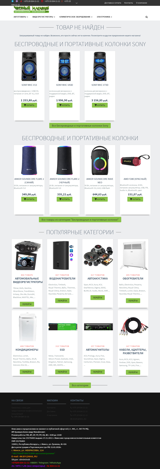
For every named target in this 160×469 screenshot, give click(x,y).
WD (54, 365)
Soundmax (88, 358)
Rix (38, 362)
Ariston (63, 290)
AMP (106, 290)
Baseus (139, 362)
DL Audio (93, 290)
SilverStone (18, 291)
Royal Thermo (55, 287)
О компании (141, 2)
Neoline (27, 288)
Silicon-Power (54, 358)
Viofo (21, 288)
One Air (24, 365)
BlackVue (17, 297)
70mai (15, 288)
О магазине (52, 415)
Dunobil (30, 294)
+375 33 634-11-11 (79, 411)
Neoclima (123, 287)
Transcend (58, 355)
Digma (97, 287)
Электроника (104, 16)
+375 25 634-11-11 (79, 415)
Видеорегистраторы (43, 16)
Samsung (68, 362)
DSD (128, 362)
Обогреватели (133, 278)
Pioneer (96, 362)
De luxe (68, 293)
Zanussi (16, 365)
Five (102, 355)
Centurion (88, 362)
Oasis (135, 290)
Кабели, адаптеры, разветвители (133, 351)
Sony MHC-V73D (100, 84)
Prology (91, 355)
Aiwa (108, 362)
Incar (103, 362)
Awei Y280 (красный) (135, 178)
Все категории (80, 385)
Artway (16, 294)
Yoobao (122, 362)
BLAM (86, 290)
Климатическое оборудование (75, 16)
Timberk (61, 284)
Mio (31, 297)
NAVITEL (25, 297)
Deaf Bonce (89, 287)
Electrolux (53, 284)
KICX (91, 284)
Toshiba (25, 362)
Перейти (26, 304)
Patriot (60, 362)
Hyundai (52, 293)
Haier (69, 290)
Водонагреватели (62, 278)
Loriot (130, 290)
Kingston (52, 362)
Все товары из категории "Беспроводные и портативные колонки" (80, 219)
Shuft (34, 358)
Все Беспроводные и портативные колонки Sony (80, 125)
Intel (71, 358)
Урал (86, 284)
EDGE (103, 287)
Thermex (71, 287)
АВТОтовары (21, 16)
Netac (51, 355)
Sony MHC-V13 (29, 84)
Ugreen (136, 359)
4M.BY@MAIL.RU (78, 419)
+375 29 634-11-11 (79, 407)
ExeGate (64, 358)
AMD (50, 365)
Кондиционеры (27, 349)
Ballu (64, 287)
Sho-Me (23, 294)
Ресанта (60, 293)
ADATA (60, 365)
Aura (96, 284)
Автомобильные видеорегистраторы (28, 280)
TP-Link (131, 365)
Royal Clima (54, 290)
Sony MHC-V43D (64, 84)
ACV (100, 284)
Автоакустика (98, 278)
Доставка (51, 411)
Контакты (128, 2)
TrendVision (29, 291)
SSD (62, 349)
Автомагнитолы (97, 349)
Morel (100, 290)
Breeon (142, 290)
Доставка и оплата (112, 2)
